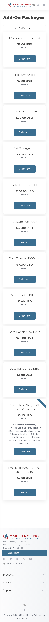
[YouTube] (30, 559)
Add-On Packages (25, 28)
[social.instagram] (24, 559)
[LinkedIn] (17, 559)
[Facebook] (4, 559)
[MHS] (24, 605)
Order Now (24, 59)
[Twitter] (11, 559)
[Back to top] (24, 609)
